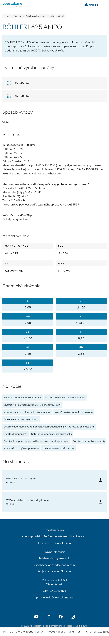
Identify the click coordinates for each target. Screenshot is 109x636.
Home (6, 16)
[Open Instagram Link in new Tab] (72, 616)
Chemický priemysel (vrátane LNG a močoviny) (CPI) (32, 404)
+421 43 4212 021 (54, 591)
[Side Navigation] (104, 5)
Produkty (17, 16)
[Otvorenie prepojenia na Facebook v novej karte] (60, 616)
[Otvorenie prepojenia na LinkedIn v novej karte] (48, 616)
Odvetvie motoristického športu (21, 419)
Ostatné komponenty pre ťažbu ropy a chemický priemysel (36, 441)
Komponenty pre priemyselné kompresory (27, 412)
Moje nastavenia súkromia (54, 543)
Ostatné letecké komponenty (89, 441)
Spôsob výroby (56, 632)
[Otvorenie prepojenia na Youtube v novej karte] (36, 616)
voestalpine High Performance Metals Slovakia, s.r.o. (54, 536)
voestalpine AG (54, 530)
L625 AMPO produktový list (21, 478)
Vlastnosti (76, 632)
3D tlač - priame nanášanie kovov (22, 397)
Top (4, 632)
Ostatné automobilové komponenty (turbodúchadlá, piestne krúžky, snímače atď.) (49, 426)
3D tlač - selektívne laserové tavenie (65, 397)
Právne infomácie (54, 552)
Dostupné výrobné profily (26, 632)
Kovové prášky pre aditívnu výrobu (73, 412)
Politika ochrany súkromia (54, 558)
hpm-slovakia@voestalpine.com (54, 597)
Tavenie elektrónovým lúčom (58, 448)
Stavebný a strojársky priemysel (21, 448)
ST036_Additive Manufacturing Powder (28, 500)
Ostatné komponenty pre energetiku (51, 433)
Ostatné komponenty (15, 433)
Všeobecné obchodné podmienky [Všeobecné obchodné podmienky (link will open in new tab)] (54, 565)
